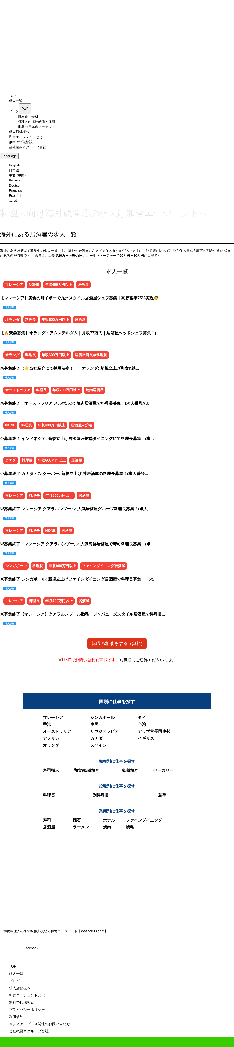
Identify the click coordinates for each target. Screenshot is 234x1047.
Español (15, 195)
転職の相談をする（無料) (117, 643)
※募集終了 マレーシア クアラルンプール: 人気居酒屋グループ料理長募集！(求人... (75, 509)
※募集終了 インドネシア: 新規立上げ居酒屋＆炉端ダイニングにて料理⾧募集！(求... (77, 438)
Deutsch (15, 185)
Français (15, 190)
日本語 (14, 170)
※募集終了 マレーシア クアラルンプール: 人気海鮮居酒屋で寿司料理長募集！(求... (77, 544)
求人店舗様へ (19, 132)
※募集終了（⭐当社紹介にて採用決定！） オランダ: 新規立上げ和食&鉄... (69, 368)
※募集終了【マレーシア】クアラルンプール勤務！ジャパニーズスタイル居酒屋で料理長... (82, 614)
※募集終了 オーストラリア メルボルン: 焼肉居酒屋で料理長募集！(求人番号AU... (76, 403)
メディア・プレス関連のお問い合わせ (39, 1024)
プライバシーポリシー (27, 1010)
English (14, 165)
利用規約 (16, 1017)
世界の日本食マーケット (36, 127)
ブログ (20, 111)
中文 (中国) (17, 175)
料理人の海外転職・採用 (36, 122)
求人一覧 (15, 101)
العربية (13, 200)
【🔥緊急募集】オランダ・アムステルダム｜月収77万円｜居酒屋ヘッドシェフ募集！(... (80, 333)
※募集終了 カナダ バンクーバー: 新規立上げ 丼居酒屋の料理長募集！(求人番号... (74, 473)
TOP (12, 95)
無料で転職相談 (21, 142)
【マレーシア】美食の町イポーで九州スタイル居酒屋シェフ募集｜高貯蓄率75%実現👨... (81, 298)
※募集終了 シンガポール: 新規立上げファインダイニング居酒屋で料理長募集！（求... (78, 579)
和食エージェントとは (26, 137)
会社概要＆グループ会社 (27, 147)
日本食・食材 (28, 117)
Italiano (14, 180)
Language (9, 156)
